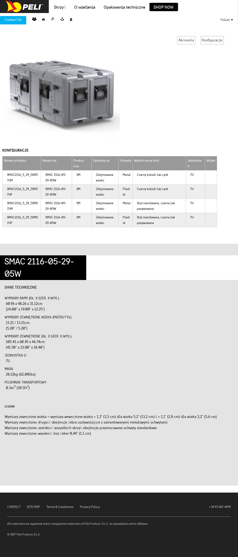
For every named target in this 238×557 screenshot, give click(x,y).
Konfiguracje (212, 40)
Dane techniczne (21, 287)
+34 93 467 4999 (220, 507)
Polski (225, 20)
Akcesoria (186, 40)
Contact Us (13, 19)
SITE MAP (33, 507)
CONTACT (13, 507)
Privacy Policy (90, 507)
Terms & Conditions (59, 507)
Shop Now (163, 7)
